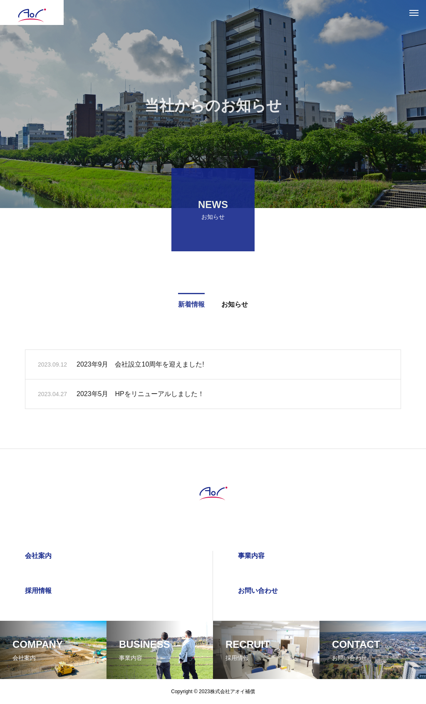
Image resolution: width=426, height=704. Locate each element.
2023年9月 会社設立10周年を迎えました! (140, 365)
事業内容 (251, 555)
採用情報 (38, 590)
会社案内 (38, 555)
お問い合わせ (258, 590)
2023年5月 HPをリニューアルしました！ (140, 395)
